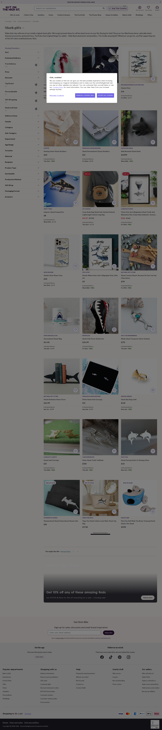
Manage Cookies (57, 95)
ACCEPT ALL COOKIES (105, 95)
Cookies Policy (58, 87)
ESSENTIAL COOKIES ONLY (85, 95)
